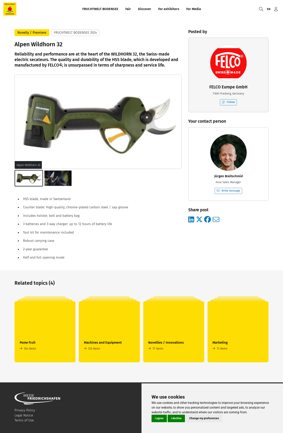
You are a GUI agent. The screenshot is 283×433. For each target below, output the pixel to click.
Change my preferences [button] (204, 418)
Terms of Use (24, 420)
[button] (29, 178)
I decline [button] (176, 418)
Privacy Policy (25, 410)
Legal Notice (24, 415)
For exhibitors (168, 9)
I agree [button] (159, 418)
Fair (128, 9)
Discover (144, 9)
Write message (228, 190)
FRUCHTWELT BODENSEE (100, 9)
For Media (193, 9)
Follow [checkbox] (228, 102)
